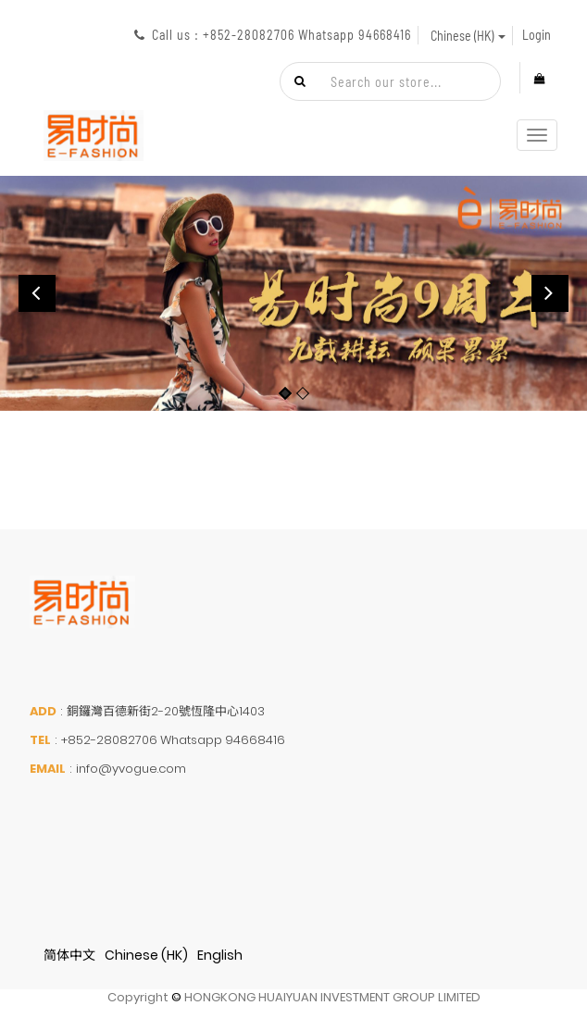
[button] (37, 293)
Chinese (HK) (146, 955)
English (220, 955)
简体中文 (69, 955)
